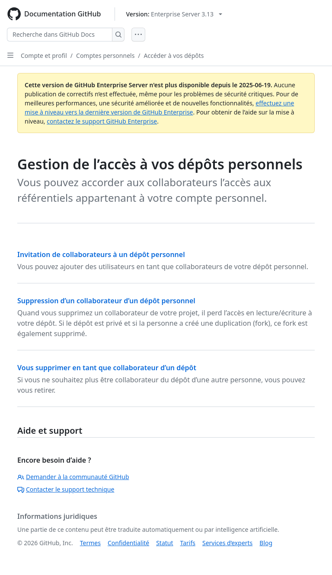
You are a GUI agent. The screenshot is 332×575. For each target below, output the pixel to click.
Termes (90, 543)
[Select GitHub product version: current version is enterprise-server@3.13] (174, 14)
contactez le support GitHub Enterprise (102, 121)
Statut (164, 543)
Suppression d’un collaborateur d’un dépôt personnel (106, 300)
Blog (265, 543)
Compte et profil (44, 55)
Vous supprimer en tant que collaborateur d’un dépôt (106, 367)
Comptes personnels (105, 55)
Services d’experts (227, 543)
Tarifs (187, 543)
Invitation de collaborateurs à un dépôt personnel (101, 254)
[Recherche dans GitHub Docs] (59, 34)
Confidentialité (128, 543)
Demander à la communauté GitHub (73, 477)
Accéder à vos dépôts (174, 55)
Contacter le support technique (65, 489)
